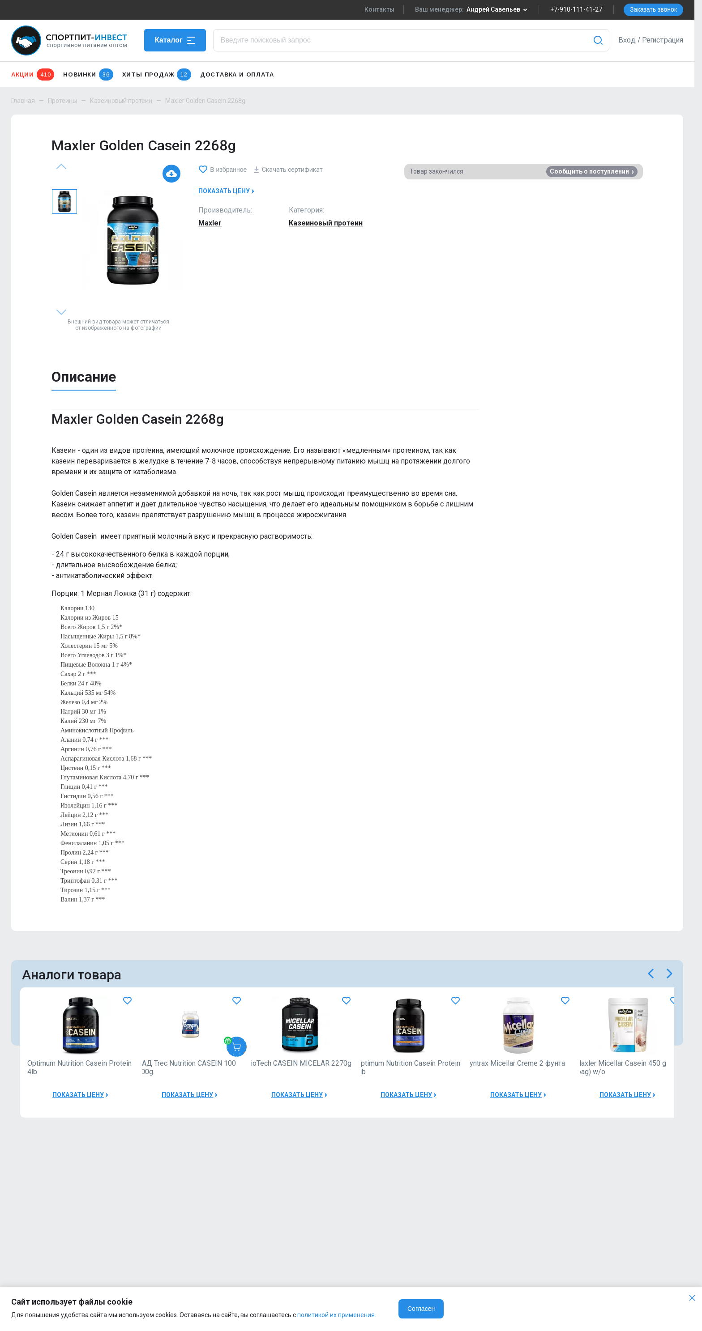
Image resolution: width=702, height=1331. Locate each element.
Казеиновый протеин (121, 100)
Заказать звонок (653, 9)
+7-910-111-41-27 (576, 9)
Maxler (210, 223)
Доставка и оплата (237, 74)
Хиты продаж (156, 74)
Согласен (421, 1308)
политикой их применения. (336, 1314)
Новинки (88, 74)
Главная (23, 100)
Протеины (62, 100)
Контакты (379, 9)
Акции (32, 74)
